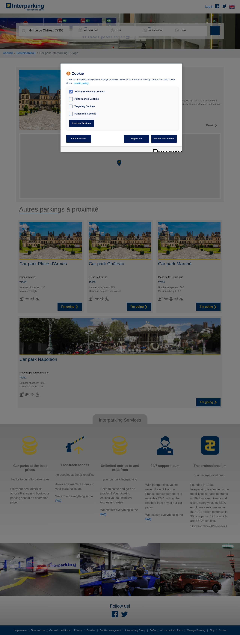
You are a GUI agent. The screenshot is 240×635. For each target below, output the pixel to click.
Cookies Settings (81, 123)
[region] (121, 108)
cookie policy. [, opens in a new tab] (81, 83)
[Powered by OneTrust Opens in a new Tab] (166, 149)
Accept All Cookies (164, 139)
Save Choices (78, 139)
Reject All (136, 139)
